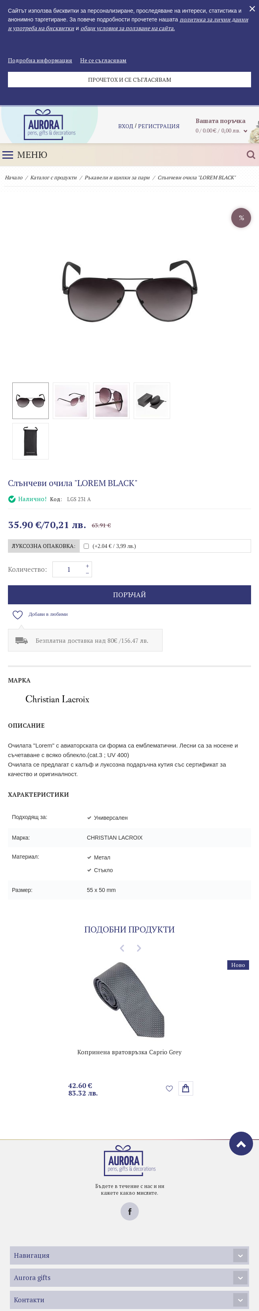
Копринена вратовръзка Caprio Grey (129, 1011)
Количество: (27, 529)
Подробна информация (40, 60)
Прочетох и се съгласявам (129, 79)
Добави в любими (48, 574)
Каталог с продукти (53, 177)
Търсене (251, 154)
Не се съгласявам (103, 60)
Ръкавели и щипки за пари (117, 177)
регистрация (159, 127)
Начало (13, 177)
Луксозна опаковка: (43, 505)
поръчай (129, 554)
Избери (185, 1048)
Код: (56, 458)
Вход (125, 127)
